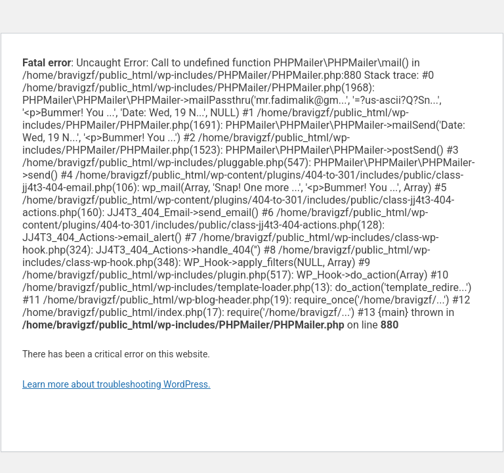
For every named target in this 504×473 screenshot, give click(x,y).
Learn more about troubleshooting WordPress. (116, 384)
